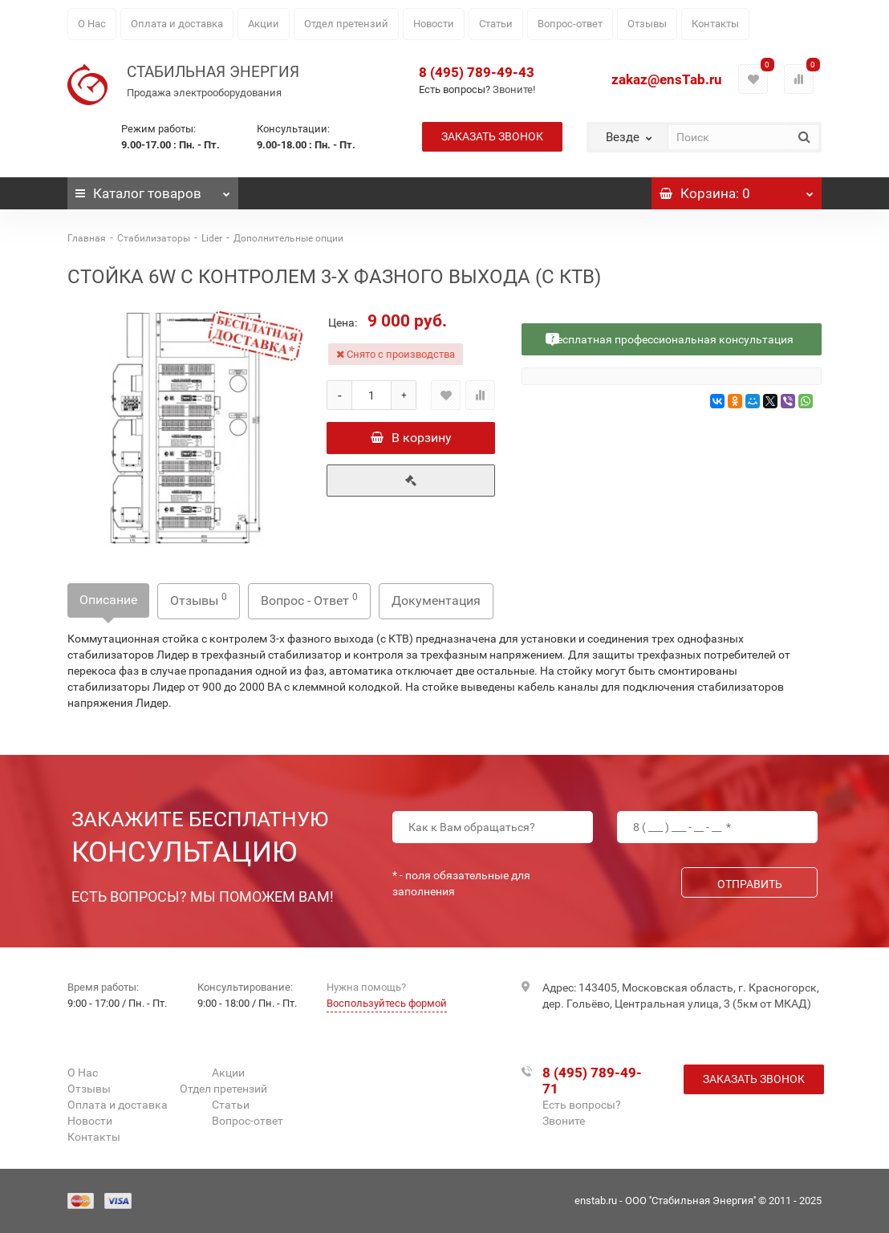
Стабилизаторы (153, 238)
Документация (436, 600)
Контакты (715, 24)
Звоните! (514, 89)
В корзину (411, 437)
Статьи (496, 24)
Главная (86, 238)
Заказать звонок (492, 136)
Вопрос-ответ (570, 24)
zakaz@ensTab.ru (666, 79)
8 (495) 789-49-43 (476, 72)
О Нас (92, 24)
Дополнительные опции (288, 238)
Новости (433, 24)
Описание (108, 599)
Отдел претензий (346, 24)
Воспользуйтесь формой (387, 1003)
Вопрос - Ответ (309, 599)
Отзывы (647, 24)
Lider (211, 238)
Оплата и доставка (177, 24)
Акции (263, 24)
